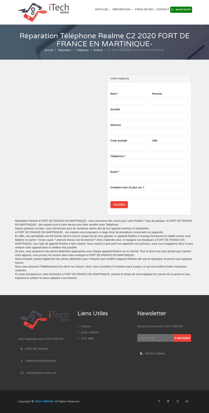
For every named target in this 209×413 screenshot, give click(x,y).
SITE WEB (85, 338)
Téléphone (82, 50)
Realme (98, 50)
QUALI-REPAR (88, 332)
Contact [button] (162, 9)
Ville (155, 140)
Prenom (157, 93)
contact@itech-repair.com (41, 372)
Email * (114, 171)
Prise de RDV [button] (144, 9)
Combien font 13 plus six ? (127, 187)
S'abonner (182, 338)
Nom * (114, 93)
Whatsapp (181, 9)
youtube (84, 326)
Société (115, 109)
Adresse (115, 124)
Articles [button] (103, 9)
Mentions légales (151, 353)
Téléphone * (117, 156)
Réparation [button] (122, 9)
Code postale (118, 140)
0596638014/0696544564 (41, 360)
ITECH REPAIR (43, 401)
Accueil (49, 50)
